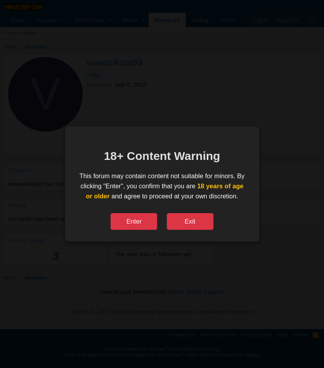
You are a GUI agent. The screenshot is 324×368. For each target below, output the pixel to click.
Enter (134, 221)
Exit (190, 221)
